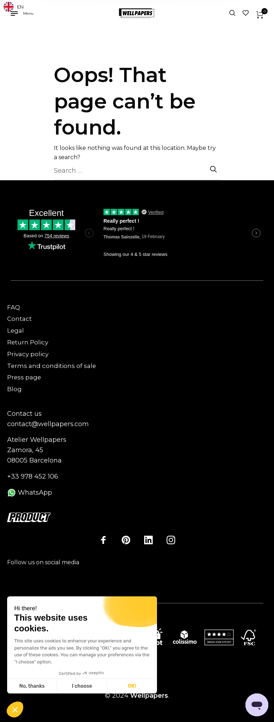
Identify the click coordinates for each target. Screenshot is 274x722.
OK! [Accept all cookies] (132, 686)
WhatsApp (29, 492)
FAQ (13, 307)
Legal (15, 330)
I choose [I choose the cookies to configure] (82, 686)
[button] (15, 709)
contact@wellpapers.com (48, 424)
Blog (14, 389)
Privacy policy (28, 354)
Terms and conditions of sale (51, 365)
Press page (24, 377)
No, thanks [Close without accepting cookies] (32, 686)
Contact (19, 318)
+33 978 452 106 (32, 476)
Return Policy (27, 342)
